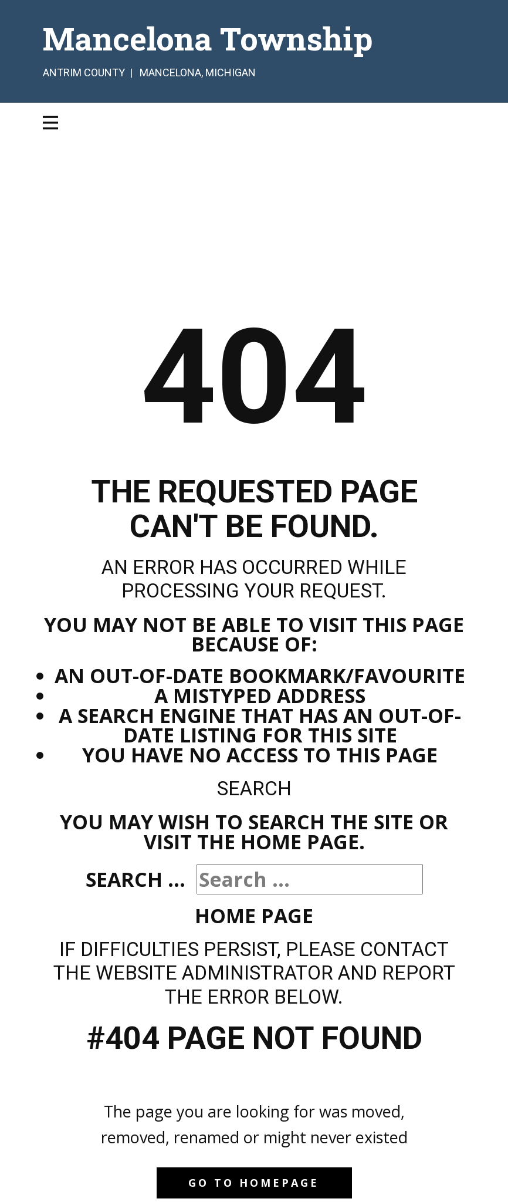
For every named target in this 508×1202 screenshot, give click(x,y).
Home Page (254, 915)
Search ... (135, 879)
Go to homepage (253, 1183)
